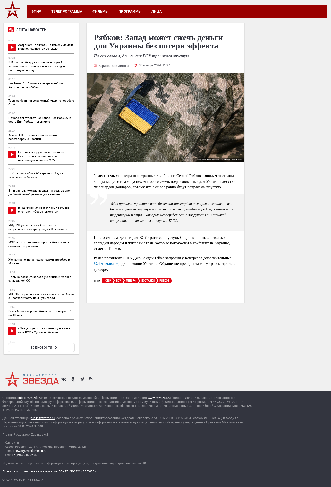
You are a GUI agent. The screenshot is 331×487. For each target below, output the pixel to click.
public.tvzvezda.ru (29, 397)
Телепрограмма (66, 11)
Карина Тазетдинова (114, 66)
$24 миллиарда (107, 264)
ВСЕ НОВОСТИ (45, 347)
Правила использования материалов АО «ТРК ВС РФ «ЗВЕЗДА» (49, 471)
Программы (130, 11)
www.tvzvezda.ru (159, 397)
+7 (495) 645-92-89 (24, 455)
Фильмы (100, 11)
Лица (156, 11)
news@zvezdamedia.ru (30, 451)
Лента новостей (27, 30)
